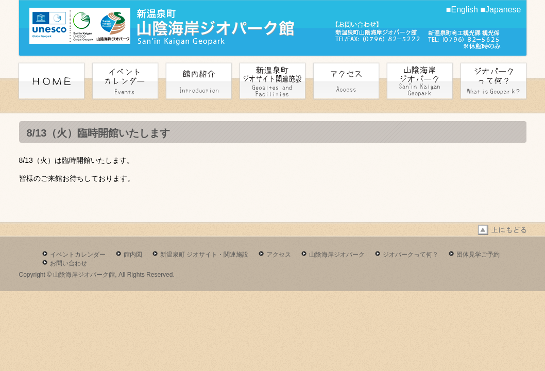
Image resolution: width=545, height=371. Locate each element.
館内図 (133, 254)
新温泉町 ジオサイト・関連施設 (204, 254)
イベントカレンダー (78, 254)
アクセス (278, 254)
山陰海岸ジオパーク (337, 254)
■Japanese (500, 9)
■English (462, 9)
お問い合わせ (68, 263)
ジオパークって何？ (410, 254)
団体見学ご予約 (478, 254)
